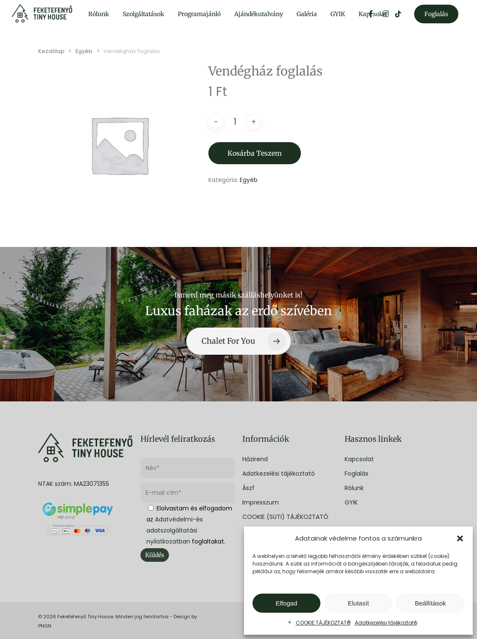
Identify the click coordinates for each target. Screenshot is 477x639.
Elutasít (358, 603)
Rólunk (354, 488)
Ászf (248, 488)
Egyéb (84, 51)
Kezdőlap (51, 51)
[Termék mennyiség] (234, 122)
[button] (460, 538)
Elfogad (286, 603)
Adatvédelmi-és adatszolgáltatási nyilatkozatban (174, 530)
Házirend (255, 459)
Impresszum (260, 502)
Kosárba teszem (254, 153)
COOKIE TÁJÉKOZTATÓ (323, 622)
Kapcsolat (359, 459)
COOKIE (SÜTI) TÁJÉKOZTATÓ (285, 517)
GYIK (351, 502)
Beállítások (430, 603)
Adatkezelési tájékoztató (386, 622)
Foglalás (356, 473)
